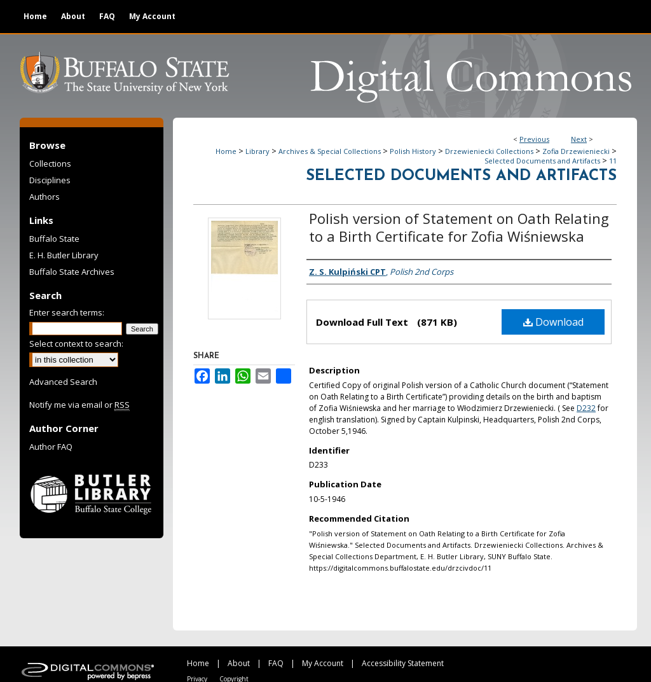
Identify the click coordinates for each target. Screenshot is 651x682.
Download (553, 322)
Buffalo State (54, 238)
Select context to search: (76, 343)
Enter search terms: (66, 312)
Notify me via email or (79, 404)
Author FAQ (50, 446)
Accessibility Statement (403, 663)
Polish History (413, 151)
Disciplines (50, 180)
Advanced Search (63, 381)
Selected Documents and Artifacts (542, 160)
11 (613, 160)
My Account (322, 663)
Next (579, 139)
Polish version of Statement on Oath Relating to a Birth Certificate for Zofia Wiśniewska (459, 227)
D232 (586, 408)
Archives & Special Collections (329, 151)
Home (226, 151)
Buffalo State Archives (71, 271)
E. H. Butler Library (64, 255)
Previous (534, 139)
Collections (50, 163)
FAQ (276, 663)
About (239, 663)
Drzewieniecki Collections (489, 151)
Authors (44, 196)
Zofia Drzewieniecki (576, 151)
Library (257, 151)
